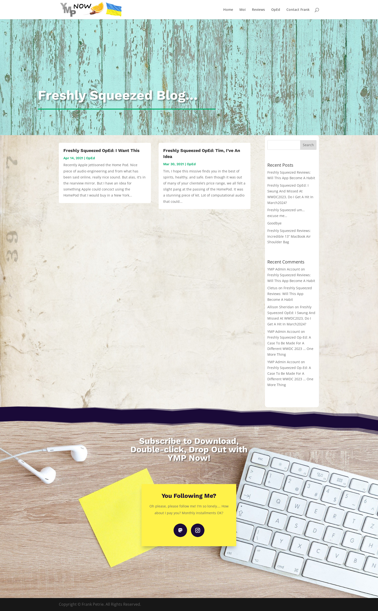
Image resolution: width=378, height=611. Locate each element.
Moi (242, 10)
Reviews (258, 10)
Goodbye (274, 223)
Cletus (272, 288)
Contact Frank (298, 10)
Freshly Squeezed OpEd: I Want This (101, 150)
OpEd (275, 10)
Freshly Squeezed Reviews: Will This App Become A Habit (289, 294)
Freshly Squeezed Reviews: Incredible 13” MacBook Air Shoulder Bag (289, 236)
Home (228, 10)
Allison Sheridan (280, 307)
